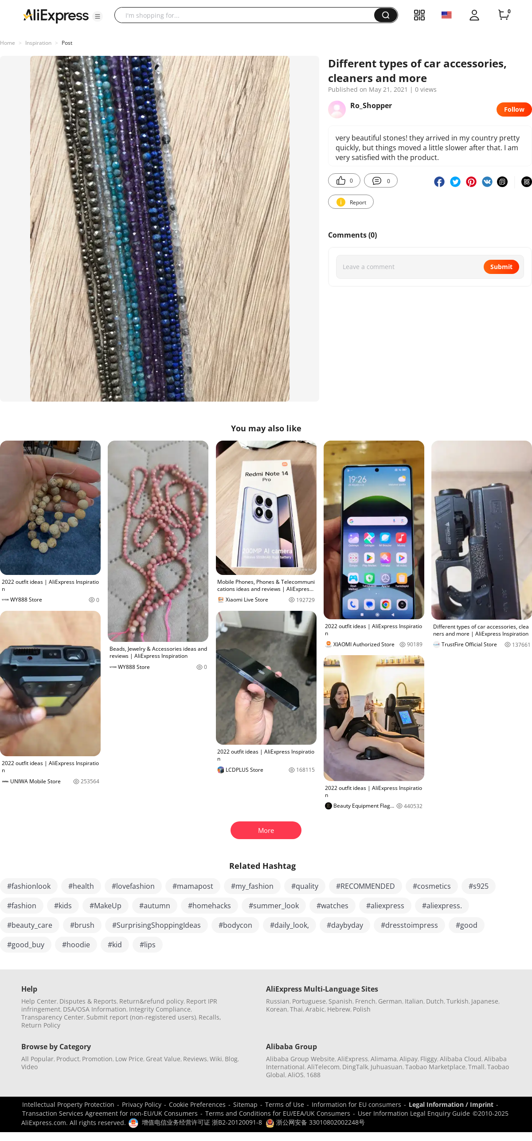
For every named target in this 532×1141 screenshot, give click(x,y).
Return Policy (40, 1025)
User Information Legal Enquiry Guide (414, 1113)
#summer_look (274, 905)
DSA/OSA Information (94, 1009)
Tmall (476, 1067)
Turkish (457, 1001)
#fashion (21, 905)
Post (67, 43)
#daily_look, (289, 925)
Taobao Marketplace (435, 1067)
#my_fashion (252, 886)
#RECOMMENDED (365, 886)
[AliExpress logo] (55, 15)
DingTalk (355, 1067)
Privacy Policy (141, 1104)
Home (7, 43)
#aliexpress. (442, 905)
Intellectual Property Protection (68, 1104)
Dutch (435, 1001)
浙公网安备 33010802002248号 (315, 1122)
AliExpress (352, 1059)
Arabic (315, 1009)
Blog (231, 1059)
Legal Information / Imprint (451, 1104)
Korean (276, 1009)
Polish (362, 1009)
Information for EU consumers (356, 1104)
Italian (414, 1001)
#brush (82, 925)
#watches (332, 905)
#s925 (479, 886)
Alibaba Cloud (460, 1059)
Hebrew (338, 1009)
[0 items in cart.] (504, 15)
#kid (115, 945)
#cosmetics (432, 886)
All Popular (37, 1059)
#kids (63, 905)
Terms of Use (284, 1104)
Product (67, 1059)
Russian (277, 1001)
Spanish (340, 1001)
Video (29, 1067)
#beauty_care (29, 925)
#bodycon (235, 925)
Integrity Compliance (160, 1009)
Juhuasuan (387, 1067)
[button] (97, 16)
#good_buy (25, 945)
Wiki (216, 1059)
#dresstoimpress (409, 925)
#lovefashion (133, 886)
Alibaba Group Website (300, 1059)
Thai (296, 1009)
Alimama (384, 1059)
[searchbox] (247, 15)
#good (466, 925)
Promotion (97, 1059)
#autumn (154, 905)
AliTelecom (323, 1067)
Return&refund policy (151, 1001)
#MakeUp (105, 905)
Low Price (129, 1059)
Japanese (484, 1001)
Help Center (39, 1001)
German (390, 1001)
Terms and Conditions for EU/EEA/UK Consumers (277, 1113)
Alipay (408, 1059)
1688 (313, 1075)
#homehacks (209, 905)
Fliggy (428, 1059)
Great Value (163, 1059)
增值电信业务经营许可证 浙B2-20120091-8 (202, 1122)
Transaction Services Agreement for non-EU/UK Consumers (110, 1113)
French (365, 1001)
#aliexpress (385, 905)
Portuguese (309, 1001)
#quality (304, 886)
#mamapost (192, 886)
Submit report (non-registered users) (141, 1017)
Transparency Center (52, 1017)
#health (81, 886)
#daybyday (345, 925)
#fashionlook (29, 886)
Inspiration (38, 43)
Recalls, (210, 1017)
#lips (148, 945)
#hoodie (76, 945)
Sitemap (245, 1104)
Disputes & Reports (88, 1001)
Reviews (195, 1059)
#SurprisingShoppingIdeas (156, 925)
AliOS (296, 1075)
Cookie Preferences (197, 1104)
